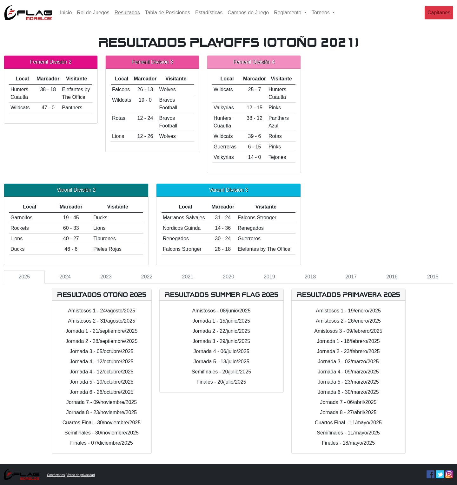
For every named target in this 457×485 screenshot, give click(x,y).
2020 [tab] (228, 276)
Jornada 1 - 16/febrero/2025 (348, 341)
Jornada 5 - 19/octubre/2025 (101, 382)
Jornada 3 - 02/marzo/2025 (348, 361)
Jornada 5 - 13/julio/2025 (221, 361)
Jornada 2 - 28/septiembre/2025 (102, 341)
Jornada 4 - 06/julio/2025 (221, 351)
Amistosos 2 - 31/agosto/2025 (101, 321)
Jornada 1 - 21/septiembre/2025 (102, 331)
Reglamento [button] (288, 17)
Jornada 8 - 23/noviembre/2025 (101, 412)
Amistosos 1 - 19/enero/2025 (348, 310)
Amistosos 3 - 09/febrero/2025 (348, 331)
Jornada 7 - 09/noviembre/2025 (101, 402)
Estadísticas (208, 17)
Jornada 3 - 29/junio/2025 (221, 341)
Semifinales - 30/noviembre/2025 (101, 432)
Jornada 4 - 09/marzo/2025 (348, 371)
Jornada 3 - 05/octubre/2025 (101, 351)
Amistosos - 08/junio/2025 (221, 310)
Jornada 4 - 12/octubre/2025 (101, 361)
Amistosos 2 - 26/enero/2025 (348, 321)
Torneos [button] (321, 17)
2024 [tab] (65, 276)
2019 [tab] (269, 276)
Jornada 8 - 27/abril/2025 (348, 412)
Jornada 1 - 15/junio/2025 (221, 321)
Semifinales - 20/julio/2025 (221, 371)
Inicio (66, 17)
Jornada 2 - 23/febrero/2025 (348, 351)
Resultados (128, 16)
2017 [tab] (351, 276)
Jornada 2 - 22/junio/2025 (221, 331)
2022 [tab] (147, 276)
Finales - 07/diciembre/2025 (101, 443)
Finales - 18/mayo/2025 (348, 443)
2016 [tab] (392, 276)
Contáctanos (56, 475)
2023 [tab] (106, 276)
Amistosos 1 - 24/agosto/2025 (101, 310)
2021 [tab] (188, 276)
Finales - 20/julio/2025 (221, 382)
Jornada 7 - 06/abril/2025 (348, 402)
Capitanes (438, 17)
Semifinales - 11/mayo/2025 (348, 432)
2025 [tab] (24, 276)
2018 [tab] (310, 276)
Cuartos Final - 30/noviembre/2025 (102, 422)
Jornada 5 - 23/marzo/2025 (348, 382)
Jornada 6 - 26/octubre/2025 (101, 392)
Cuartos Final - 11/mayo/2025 (348, 422)
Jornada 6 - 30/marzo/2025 (348, 392)
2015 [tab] (433, 276)
